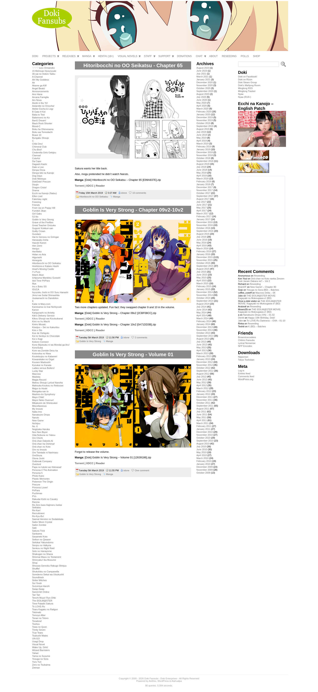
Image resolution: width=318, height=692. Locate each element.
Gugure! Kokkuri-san (42, 228)
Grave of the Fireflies (42, 222)
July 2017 (201, 202)
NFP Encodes (245, 346)
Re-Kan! (36, 510)
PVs (34, 496)
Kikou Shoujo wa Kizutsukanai (47, 318)
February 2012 (203, 391)
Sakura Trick (38, 531)
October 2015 (203, 263)
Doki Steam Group (247, 82)
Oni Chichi (37, 438)
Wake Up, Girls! (40, 647)
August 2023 (202, 68)
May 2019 (201, 137)
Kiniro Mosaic (39, 324)
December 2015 (204, 257)
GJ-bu (35, 216)
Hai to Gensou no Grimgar (45, 237)
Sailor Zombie (39, 525)
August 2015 (202, 269)
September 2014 (204, 301)
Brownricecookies (247, 337)
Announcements (40, 91)
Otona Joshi (38, 458)
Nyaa (240, 94)
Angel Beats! (38, 88)
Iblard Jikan (38, 275)
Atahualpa (176, 681)
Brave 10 (36, 135)
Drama (35, 190)
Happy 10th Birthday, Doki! (261, 317)
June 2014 (201, 309)
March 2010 (202, 458)
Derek (241, 317)
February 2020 (203, 111)
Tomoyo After (39, 615)
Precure (36, 484)
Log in (241, 370)
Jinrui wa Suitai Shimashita (45, 295)
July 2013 (201, 341)
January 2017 (203, 219)
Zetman (36, 667)
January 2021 (203, 79)
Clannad (36, 155)
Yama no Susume (41, 656)
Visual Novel (38, 644)
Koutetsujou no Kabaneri (44, 356)
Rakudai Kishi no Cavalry (45, 499)
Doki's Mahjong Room (249, 85)
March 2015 (202, 283)
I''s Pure (36, 272)
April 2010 (201, 455)
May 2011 (201, 417)
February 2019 (203, 146)
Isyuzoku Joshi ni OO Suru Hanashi (50, 292)
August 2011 (202, 408)
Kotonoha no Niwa (41, 353)
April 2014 (201, 315)
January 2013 (203, 359)
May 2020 (201, 103)
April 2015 (201, 280)
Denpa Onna (38, 170)
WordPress (163, 681)
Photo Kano (38, 476)
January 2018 (203, 184)
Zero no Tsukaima (41, 664)
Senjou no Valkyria (41, 545)
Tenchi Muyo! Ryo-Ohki (44, 598)
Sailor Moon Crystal (42, 522)
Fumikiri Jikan (39, 211)
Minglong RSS (245, 88)
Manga (116, 196)
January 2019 (203, 149)
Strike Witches (39, 580)
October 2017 (203, 193)
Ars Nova (37, 100)
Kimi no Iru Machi (41, 321)
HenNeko (37, 251)
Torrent (79, 185)
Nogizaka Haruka (41, 429)
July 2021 (201, 73)
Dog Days (37, 176)
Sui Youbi (37, 583)
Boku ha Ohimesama (43, 129)
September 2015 (204, 266)
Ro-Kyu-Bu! (38, 516)
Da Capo (36, 161)
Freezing (36, 202)
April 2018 (201, 175)
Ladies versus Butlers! (43, 368)
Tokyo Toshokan (246, 359)
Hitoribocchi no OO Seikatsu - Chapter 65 (133, 65)
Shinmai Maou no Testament (46, 557)
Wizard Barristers (41, 650)
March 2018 (202, 178)
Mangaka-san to (40, 391)
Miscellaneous (39, 406)
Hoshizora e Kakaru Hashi (45, 266)
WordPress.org (245, 379)
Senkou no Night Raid (43, 548)
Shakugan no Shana (42, 554)
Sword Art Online (40, 592)
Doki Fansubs (151, 678)
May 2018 (201, 172)
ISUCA (35, 289)
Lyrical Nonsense (246, 343)
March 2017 (202, 213)
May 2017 (201, 207)
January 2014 (203, 324)
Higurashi (37, 257)
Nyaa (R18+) (244, 97)
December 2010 (204, 432)
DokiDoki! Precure (41, 181)
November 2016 (204, 225)
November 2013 (204, 330)
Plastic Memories (41, 478)
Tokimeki (36, 612)
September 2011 (204, 405)
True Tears (37, 632)
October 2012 (203, 368)
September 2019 (204, 126)
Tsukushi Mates (40, 635)
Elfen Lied (37, 196)
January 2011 (203, 429)
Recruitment (38, 513)
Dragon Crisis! (39, 187)
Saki (34, 528)
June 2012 (201, 379)
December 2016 (204, 222)
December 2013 (204, 327)
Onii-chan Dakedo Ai (42, 441)
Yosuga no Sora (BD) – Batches (263, 290)
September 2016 (204, 231)
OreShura (37, 455)
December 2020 (204, 82)
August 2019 (202, 129)
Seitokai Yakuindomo (42, 542)
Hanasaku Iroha (40, 240)
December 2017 (204, 187)
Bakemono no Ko (41, 117)
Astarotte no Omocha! (43, 106)
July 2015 (201, 271)
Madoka (36, 377)
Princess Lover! (40, 487)
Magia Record (39, 379)
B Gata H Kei (39, 111)
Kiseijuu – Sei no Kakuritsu (45, 327)
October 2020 (203, 88)
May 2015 (201, 277)
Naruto (35, 417)
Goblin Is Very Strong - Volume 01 (133, 354)
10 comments (139, 193)
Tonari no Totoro (40, 618)
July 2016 (201, 237)
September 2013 (204, 336)
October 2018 (203, 158)
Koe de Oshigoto (40, 333)
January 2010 (203, 464)
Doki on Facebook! (247, 76)
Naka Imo (37, 411)
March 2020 (202, 108)
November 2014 (204, 295)
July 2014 (201, 306)
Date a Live (38, 167)
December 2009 (204, 467)
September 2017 (204, 196)
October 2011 (203, 403)
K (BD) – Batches (257, 326)
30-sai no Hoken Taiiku (43, 74)
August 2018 (202, 164)
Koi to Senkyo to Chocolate (46, 336)
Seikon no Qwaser (41, 539)
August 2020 (202, 94)
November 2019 (204, 120)
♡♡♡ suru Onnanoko (43, 68)
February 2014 (203, 321)
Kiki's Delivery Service (43, 315)
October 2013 (203, 333)
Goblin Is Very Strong (43, 219)
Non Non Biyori (40, 432)
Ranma (36, 502)
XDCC (90, 185)
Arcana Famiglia (40, 97)
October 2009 (203, 472)
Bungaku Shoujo (40, 138)
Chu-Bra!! (37, 149)
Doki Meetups (39, 178)
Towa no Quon (39, 627)
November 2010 (204, 435)
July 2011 (201, 411)
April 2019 (201, 140)
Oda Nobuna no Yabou (44, 435)
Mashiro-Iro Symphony (43, 394)
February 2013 (203, 356)
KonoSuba (37, 347)
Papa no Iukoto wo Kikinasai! (47, 467)
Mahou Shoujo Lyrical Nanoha (47, 382)
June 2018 (201, 170)
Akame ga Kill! (39, 85)
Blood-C (36, 126)
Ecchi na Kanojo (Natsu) (44, 193)
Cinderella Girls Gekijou (44, 152)
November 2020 (204, 85)
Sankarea (37, 533)
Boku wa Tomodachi (42, 132)
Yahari (35, 653)
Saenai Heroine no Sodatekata (47, 519)
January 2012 (203, 394)
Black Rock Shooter (42, 123)
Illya (34, 283)
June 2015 (201, 274)
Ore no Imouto (39, 449)
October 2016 (203, 228)
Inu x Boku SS (39, 286)
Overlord (36, 464)
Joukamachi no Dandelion (45, 298)
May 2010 (201, 452)
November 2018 (204, 155)
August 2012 (202, 373)
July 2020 (201, 97)
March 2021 (202, 76)
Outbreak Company (42, 461)
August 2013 (202, 338)
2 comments (141, 337)
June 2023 (201, 70)
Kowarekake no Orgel (43, 359)
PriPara (36, 490)
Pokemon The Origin (42, 481)
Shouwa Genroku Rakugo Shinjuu (49, 565)
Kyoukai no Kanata (41, 365)
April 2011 (201, 420)
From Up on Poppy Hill (43, 208)
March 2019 (202, 143)
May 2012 (201, 382)
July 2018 (201, 167)
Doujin (35, 184)
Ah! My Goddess (40, 79)
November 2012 (204, 365)
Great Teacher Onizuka (44, 225)
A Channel (37, 77)
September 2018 (204, 161)
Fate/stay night (39, 199)
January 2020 (203, 114)
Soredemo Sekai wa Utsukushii (48, 574)
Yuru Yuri (36, 662)
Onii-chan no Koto (41, 446)
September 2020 (204, 91)
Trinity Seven (39, 630)
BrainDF (242, 287)
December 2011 (204, 397)
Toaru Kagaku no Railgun (45, 609)
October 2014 (203, 298)
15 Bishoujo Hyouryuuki (44, 71)
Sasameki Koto (40, 536)
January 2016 (203, 254)
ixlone (124, 193)
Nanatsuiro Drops (41, 414)
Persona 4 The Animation (45, 470)
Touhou (36, 624)
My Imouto (37, 409)
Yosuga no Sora (40, 659)
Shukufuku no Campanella (45, 571)
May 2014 (201, 312)
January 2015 (203, 289)
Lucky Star (37, 371)
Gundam (36, 234)
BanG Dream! (39, 120)
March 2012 (202, 388)
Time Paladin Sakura (42, 603)
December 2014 (204, 292)
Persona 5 (37, 473)
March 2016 (202, 248)
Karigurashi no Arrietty (43, 312)
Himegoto (37, 260)
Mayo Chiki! (38, 397)
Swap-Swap (38, 589)
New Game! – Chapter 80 (263, 287)
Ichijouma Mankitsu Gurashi (46, 278)
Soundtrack (38, 577)
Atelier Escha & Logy (42, 109)
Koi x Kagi (37, 339)
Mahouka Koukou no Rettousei (47, 385)
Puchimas (37, 493)
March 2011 (202, 423)
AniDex (152, 681)
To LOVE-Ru (38, 606)
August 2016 (202, 234)
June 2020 (201, 100)
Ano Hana (37, 94)
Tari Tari (36, 595)
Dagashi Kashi (39, 164)
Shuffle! (36, 568)
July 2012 (201, 376)
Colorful (36, 158)
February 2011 (203, 426)
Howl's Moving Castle (43, 269)
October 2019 (203, 123)
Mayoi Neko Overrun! (43, 400)
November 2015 (204, 260)
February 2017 (203, 216)
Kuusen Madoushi (41, 362)
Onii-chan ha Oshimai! (43, 444)
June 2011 (201, 414)
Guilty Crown (38, 231)
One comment (142, 470)
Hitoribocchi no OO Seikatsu (46, 263)
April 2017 (201, 210)
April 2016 (201, 245)
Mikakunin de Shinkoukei (45, 403)
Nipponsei (243, 357)
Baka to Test (38, 114)
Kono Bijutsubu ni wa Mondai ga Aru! (51, 345)
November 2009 (204, 470)
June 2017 (201, 204)
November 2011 (204, 400)
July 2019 (201, 132)
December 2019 (204, 117)
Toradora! (37, 621)
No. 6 (35, 426)
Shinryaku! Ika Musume (44, 560)
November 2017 (204, 190)
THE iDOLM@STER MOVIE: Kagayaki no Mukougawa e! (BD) (257, 296)
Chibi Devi (37, 144)
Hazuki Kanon (39, 243)
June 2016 (201, 239)
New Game (38, 420)
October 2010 (203, 438)
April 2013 (201, 350)
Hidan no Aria (39, 254)
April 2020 (201, 105)
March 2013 (202, 353)
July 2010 (201, 446)
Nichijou (36, 423)
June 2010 (201, 449)
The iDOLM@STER (42, 600)
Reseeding (259, 275)
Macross (36, 374)
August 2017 (202, 199)
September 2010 (204, 440)
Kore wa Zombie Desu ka (45, 350)
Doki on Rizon (245, 79)
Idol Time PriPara (41, 280)
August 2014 (202, 304)
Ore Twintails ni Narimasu (45, 452)
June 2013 (201, 344)
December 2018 (204, 152)
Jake (240, 320)
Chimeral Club (39, 146)
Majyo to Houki (39, 388)
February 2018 (203, 181)
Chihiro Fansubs (246, 340)
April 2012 (201, 385)
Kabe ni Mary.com (41, 304)
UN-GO (36, 638)
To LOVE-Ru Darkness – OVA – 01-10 (266, 320)
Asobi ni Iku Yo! (40, 103)
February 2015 (203, 286)
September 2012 (204, 371)
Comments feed (246, 376)
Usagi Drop (38, 641)
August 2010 (202, 443)
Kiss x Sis (37, 330)
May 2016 (201, 242)
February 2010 (203, 461)
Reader (100, 185)
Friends (36, 205)
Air (33, 82)
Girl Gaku (37, 213)
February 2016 (203, 251)
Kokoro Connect (40, 342)
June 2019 (201, 135)
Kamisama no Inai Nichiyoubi (47, 307)
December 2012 (204, 362)
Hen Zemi (37, 245)
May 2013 (201, 347)
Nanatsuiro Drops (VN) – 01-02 (259, 315)
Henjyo (35, 248)
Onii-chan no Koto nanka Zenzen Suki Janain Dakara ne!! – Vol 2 (261, 279)
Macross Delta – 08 (265, 292)
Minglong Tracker (246, 91)
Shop (35, 563)
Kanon (35, 310)
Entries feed (244, 373)
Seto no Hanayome (42, 551)
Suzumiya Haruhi (41, 586)
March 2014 (202, 318)
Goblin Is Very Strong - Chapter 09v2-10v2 (133, 210)
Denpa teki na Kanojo (43, 173)
